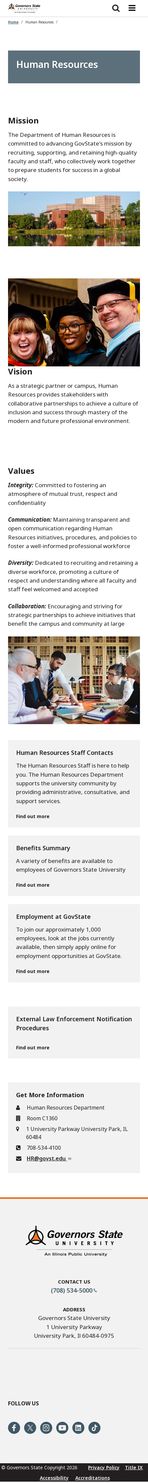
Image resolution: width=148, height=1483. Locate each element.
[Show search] (116, 8)
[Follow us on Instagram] (46, 1428)
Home (13, 22)
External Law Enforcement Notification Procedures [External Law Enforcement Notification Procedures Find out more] (74, 1023)
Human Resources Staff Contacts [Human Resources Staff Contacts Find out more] (64, 753)
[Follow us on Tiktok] (94, 1428)
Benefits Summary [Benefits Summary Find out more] (43, 848)
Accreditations (92, 1478)
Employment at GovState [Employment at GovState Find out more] (53, 916)
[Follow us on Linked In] (78, 1428)
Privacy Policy (104, 1467)
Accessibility (54, 1478)
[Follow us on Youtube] (62, 1428)
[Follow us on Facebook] (14, 1428)
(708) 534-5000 (74, 1290)
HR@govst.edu (49, 1158)
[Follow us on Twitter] (30, 1428)
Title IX (134, 1467)
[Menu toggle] (132, 8)
